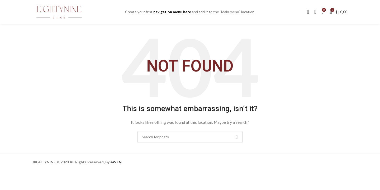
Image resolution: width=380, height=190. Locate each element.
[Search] (308, 12)
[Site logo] (59, 11)
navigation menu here (172, 12)
